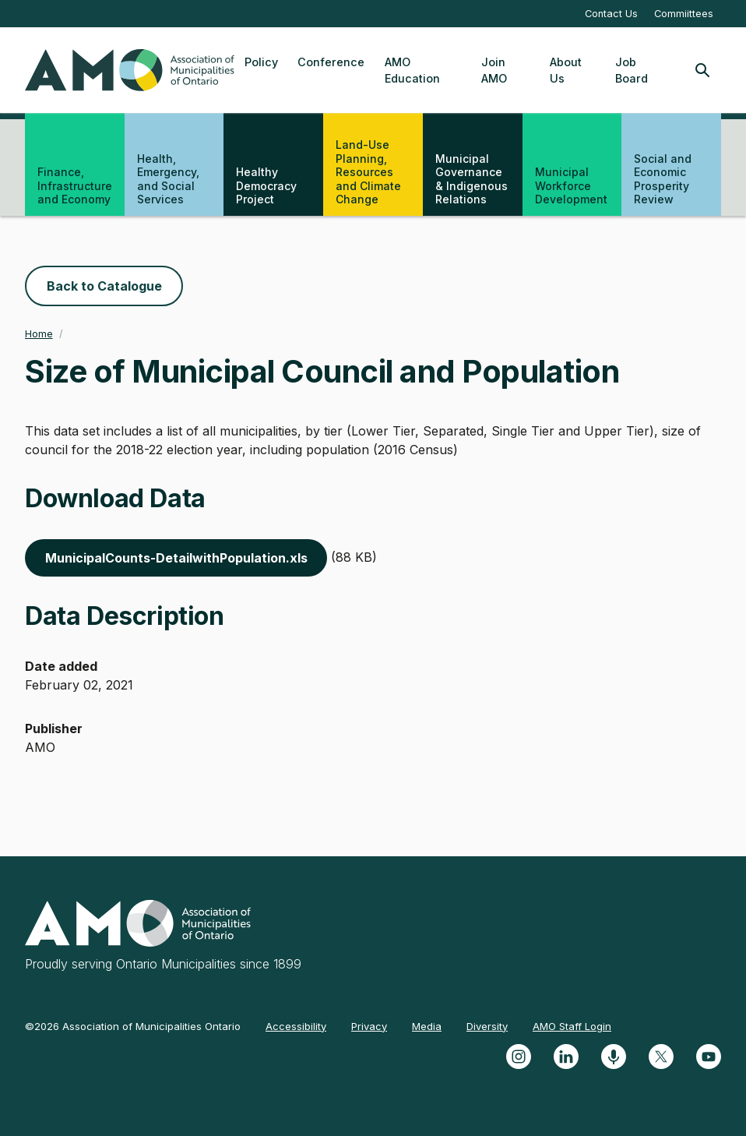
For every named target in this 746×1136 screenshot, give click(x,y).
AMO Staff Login (572, 1026)
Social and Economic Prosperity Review (662, 179)
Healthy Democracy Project (266, 185)
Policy (261, 62)
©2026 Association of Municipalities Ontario (133, 1026)
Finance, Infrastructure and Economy (74, 185)
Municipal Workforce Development (571, 185)
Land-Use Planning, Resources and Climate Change (368, 172)
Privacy (369, 1026)
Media (427, 1026)
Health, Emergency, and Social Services (168, 179)
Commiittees (683, 13)
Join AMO (494, 70)
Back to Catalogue (104, 286)
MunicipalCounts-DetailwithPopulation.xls (176, 558)
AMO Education (412, 70)
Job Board (631, 70)
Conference (330, 62)
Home (39, 334)
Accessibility (296, 1026)
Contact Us (611, 13)
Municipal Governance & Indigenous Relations (471, 179)
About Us (566, 70)
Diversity (487, 1026)
